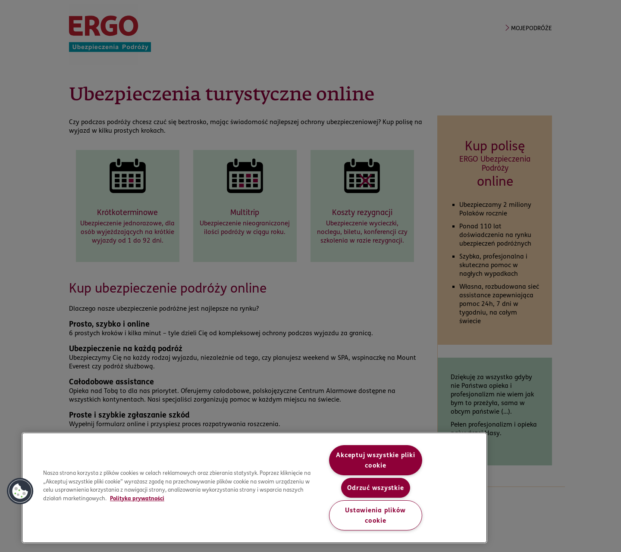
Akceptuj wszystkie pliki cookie (375, 460)
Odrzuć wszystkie (375, 488)
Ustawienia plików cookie (375, 515)
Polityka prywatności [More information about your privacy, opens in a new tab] (137, 498)
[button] (20, 491)
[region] (254, 487)
